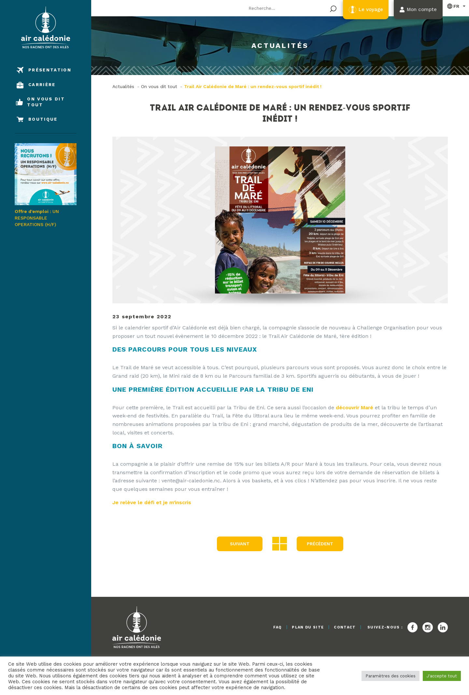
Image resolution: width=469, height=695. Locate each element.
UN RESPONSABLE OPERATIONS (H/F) (46, 185)
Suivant (239, 543)
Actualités (123, 86)
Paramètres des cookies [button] (390, 675)
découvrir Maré (355, 407)
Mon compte (420, 10)
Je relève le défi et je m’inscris (153, 502)
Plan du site (304, 627)
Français (453, 6)
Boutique (43, 119)
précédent (320, 543)
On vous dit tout (46, 102)
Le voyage (365, 10)
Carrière (42, 84)
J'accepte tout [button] (442, 675)
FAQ (270, 627)
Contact (343, 627)
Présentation (49, 70)
